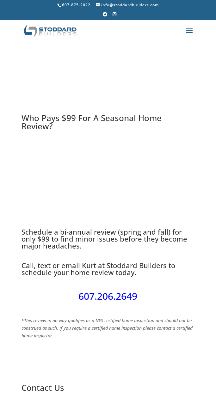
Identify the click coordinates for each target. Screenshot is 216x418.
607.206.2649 (107, 296)
